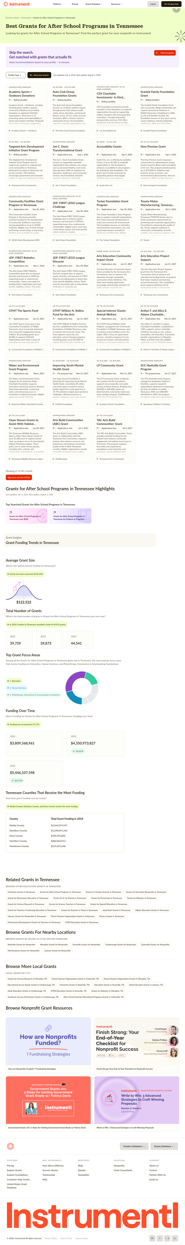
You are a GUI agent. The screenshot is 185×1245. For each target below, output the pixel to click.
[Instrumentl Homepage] (16, 4)
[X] (160, 1238)
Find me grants (165, 53)
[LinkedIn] (175, 1238)
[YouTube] (167, 1238)
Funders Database (134, 1146)
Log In (153, 4)
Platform (58, 4)
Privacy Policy (51, 1238)
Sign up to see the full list (19, 477)
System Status (82, 1238)
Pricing (75, 4)
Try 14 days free (171, 4)
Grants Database (94, 4)
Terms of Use (66, 1238)
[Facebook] (152, 1238)
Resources (117, 4)
